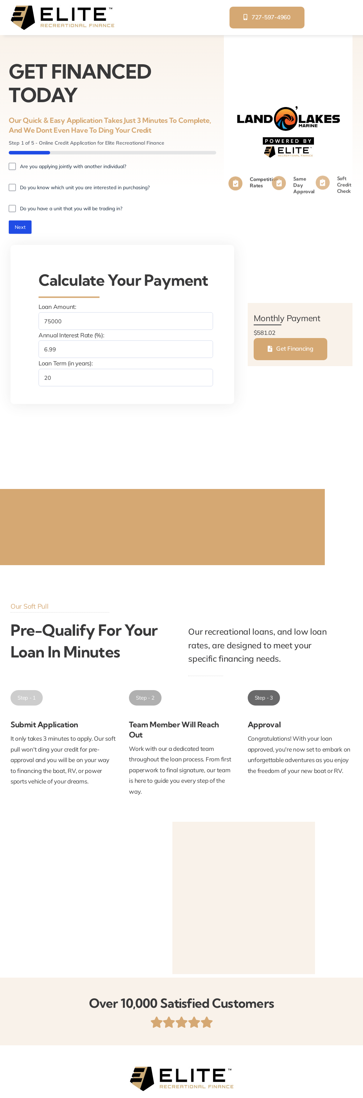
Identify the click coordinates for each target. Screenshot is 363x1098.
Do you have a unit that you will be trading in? (71, 208)
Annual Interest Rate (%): (71, 334)
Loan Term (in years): (66, 363)
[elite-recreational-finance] (62, 8)
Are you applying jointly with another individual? (73, 166)
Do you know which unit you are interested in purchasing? (85, 187)
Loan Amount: (57, 306)
